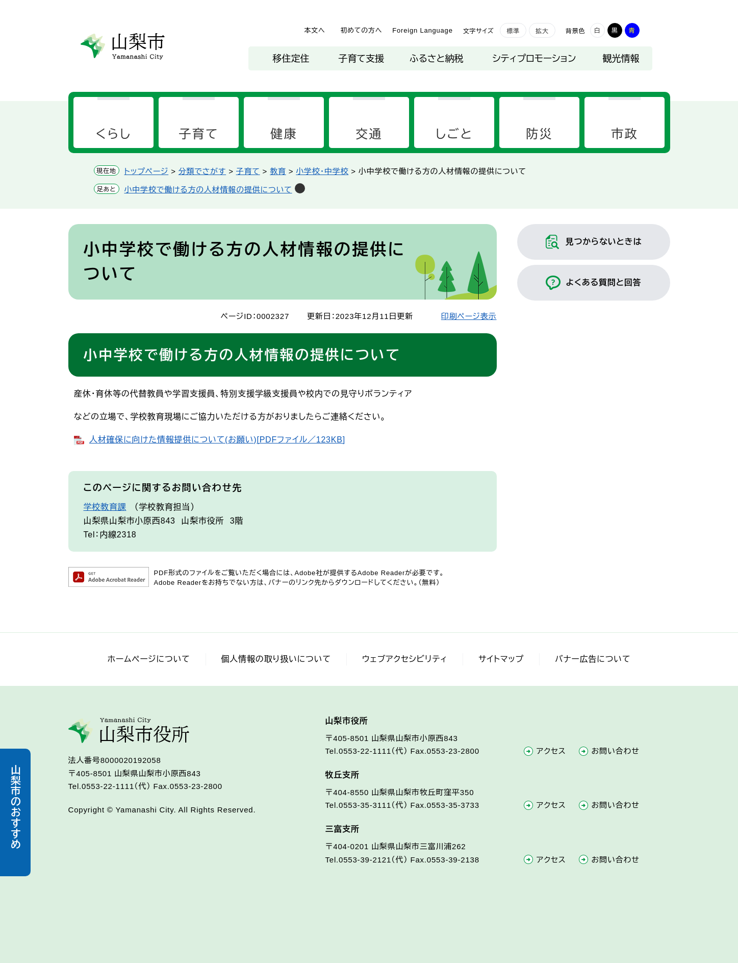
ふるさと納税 (436, 59)
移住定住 (291, 59)
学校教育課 (105, 507)
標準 (513, 31)
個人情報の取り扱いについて (276, 659)
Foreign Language (422, 30)
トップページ (146, 171)
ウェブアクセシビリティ (404, 659)
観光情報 (621, 59)
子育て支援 (361, 59)
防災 (539, 134)
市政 (624, 134)
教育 (278, 171)
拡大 (542, 31)
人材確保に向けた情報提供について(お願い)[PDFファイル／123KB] (217, 439)
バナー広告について (592, 659)
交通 (369, 134)
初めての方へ (361, 30)
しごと (454, 134)
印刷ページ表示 (469, 316)
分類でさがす (202, 171)
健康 (283, 134)
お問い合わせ (616, 751)
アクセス (551, 751)
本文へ (314, 30)
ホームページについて (149, 659)
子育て (199, 134)
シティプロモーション (534, 59)
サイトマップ (501, 659)
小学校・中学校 (322, 171)
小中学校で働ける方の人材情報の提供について (208, 189)
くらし (113, 134)
